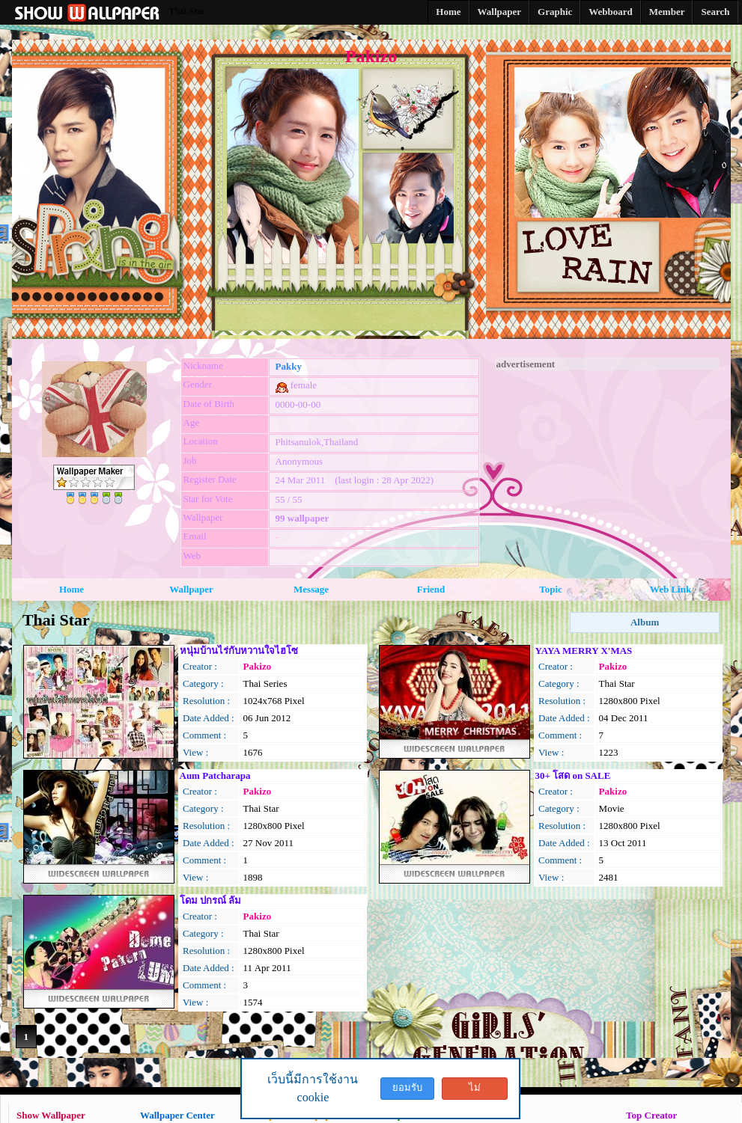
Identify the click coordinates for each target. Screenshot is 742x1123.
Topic (550, 589)
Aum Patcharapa (215, 775)
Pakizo (257, 666)
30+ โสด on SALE (573, 775)
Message (311, 589)
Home (71, 589)
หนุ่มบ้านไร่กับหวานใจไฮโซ (239, 650)
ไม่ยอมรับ (475, 1091)
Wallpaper (191, 589)
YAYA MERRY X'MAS (584, 650)
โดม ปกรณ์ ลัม (211, 900)
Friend (431, 589)
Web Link (670, 589)
